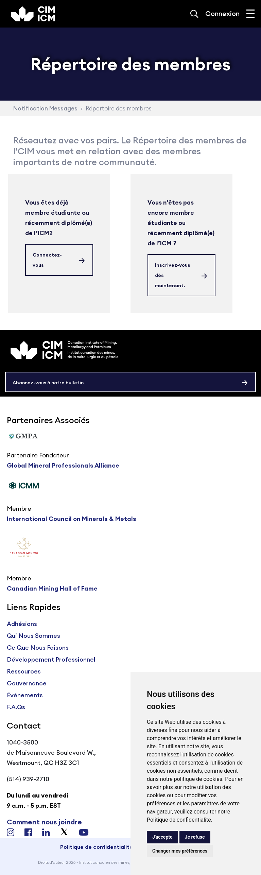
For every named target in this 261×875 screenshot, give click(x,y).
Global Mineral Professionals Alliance (63, 465)
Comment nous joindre (44, 822)
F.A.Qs (16, 707)
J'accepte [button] (162, 837)
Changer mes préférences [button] (179, 851)
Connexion (222, 13)
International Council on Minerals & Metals (71, 519)
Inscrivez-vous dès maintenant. (172, 275)
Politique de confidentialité (96, 846)
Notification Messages (45, 108)
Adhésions (22, 624)
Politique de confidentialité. (179, 820)
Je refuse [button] (195, 837)
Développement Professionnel (51, 659)
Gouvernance (27, 683)
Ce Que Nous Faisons (38, 647)
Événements (25, 695)
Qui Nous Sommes (33, 636)
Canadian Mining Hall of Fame (52, 588)
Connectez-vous (47, 260)
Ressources (24, 671)
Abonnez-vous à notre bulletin (48, 383)
